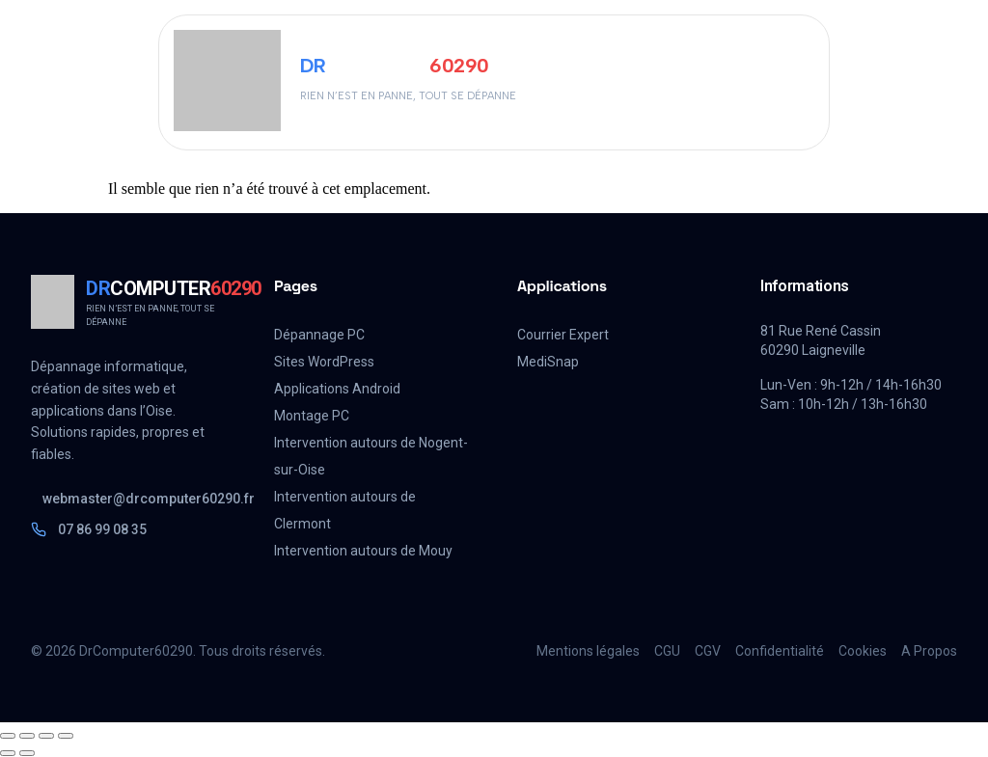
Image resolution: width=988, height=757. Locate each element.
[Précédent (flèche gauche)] (7, 753)
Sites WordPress (324, 361)
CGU (667, 651)
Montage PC (311, 415)
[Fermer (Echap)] (65, 736)
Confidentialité (779, 651)
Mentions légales (588, 651)
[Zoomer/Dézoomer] (7, 736)
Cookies (862, 651)
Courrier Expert (563, 334)
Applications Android (337, 388)
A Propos (929, 651)
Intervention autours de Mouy (363, 550)
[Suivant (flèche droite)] (27, 753)
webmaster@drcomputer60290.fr (135, 498)
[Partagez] (46, 736)
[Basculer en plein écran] (27, 736)
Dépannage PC (319, 334)
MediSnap (548, 361)
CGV (708, 651)
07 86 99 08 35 (89, 529)
